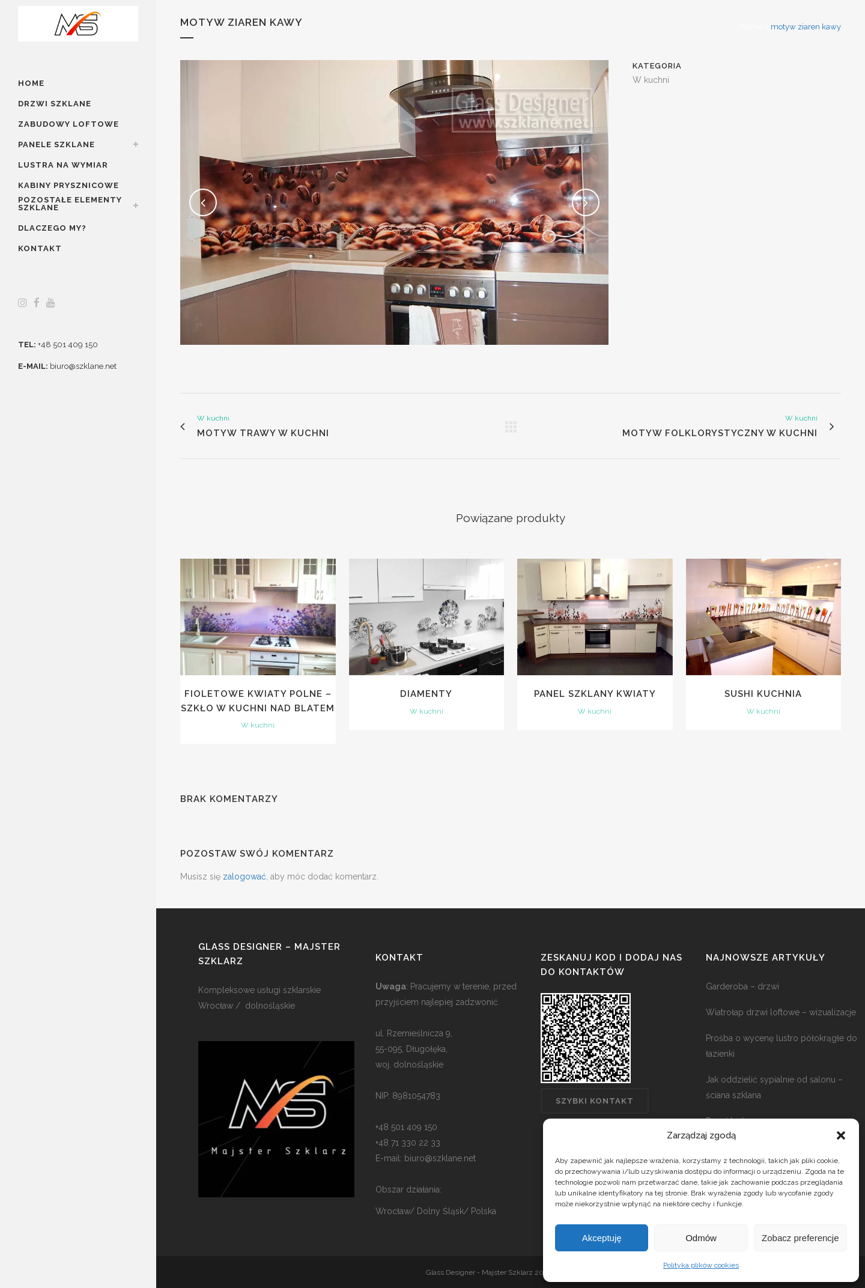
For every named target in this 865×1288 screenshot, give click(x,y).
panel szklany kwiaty (595, 693)
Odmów (701, 1238)
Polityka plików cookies (701, 1265)
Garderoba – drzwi (742, 986)
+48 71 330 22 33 (407, 1142)
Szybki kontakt (595, 1100)
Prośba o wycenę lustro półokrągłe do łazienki (781, 1046)
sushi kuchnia (763, 693)
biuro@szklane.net (83, 366)
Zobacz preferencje (800, 1238)
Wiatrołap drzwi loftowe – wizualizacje (781, 1012)
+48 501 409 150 (68, 344)
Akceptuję (602, 1238)
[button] (841, 1135)
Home (752, 26)
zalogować (244, 876)
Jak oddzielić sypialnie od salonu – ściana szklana (774, 1087)
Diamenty (426, 693)
